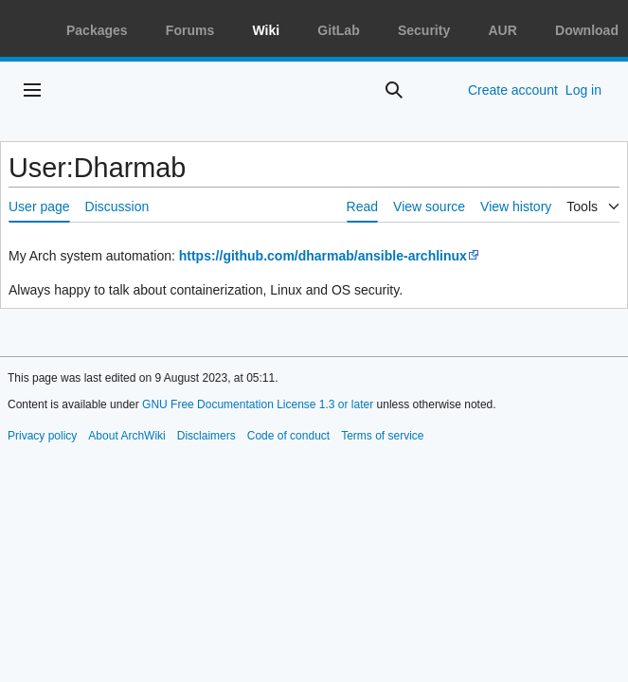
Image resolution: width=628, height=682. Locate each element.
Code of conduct (288, 435)
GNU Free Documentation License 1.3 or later (257, 404)
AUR (502, 30)
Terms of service (382, 435)
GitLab (338, 30)
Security (424, 30)
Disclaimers (206, 435)
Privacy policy (42, 435)
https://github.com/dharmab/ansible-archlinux (323, 255)
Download (587, 30)
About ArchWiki (126, 435)
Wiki (265, 30)
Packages (97, 30)
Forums (190, 30)
